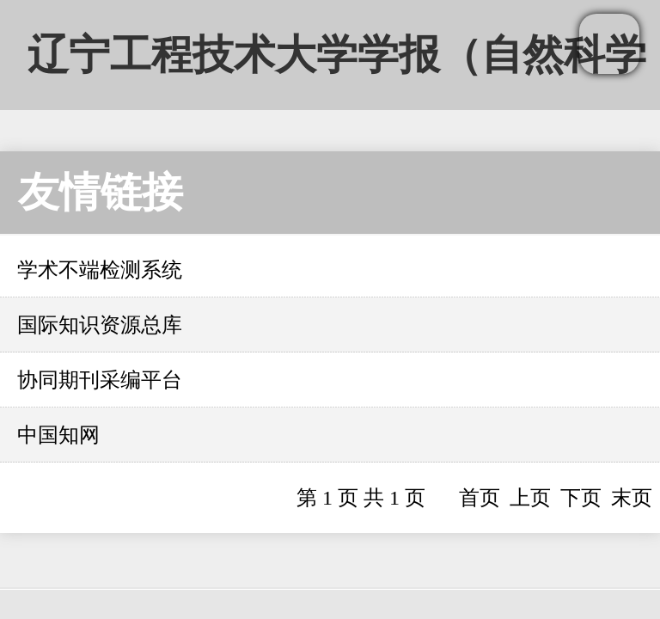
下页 (581, 498)
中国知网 (58, 435)
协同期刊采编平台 (99, 380)
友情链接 (100, 192)
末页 (631, 498)
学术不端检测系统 (99, 270)
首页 (479, 498)
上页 (530, 498)
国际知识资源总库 (99, 325)
